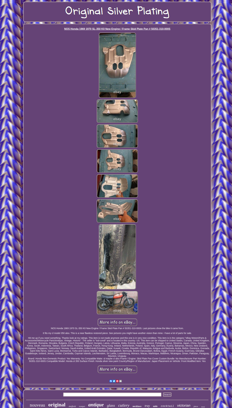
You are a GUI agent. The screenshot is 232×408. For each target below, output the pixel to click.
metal (203, 407)
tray (147, 406)
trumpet (82, 406)
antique (96, 405)
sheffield (72, 406)
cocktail (167, 406)
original (57, 405)
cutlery (123, 405)
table (155, 406)
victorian (183, 405)
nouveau (37, 405)
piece (196, 406)
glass (111, 405)
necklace (137, 406)
